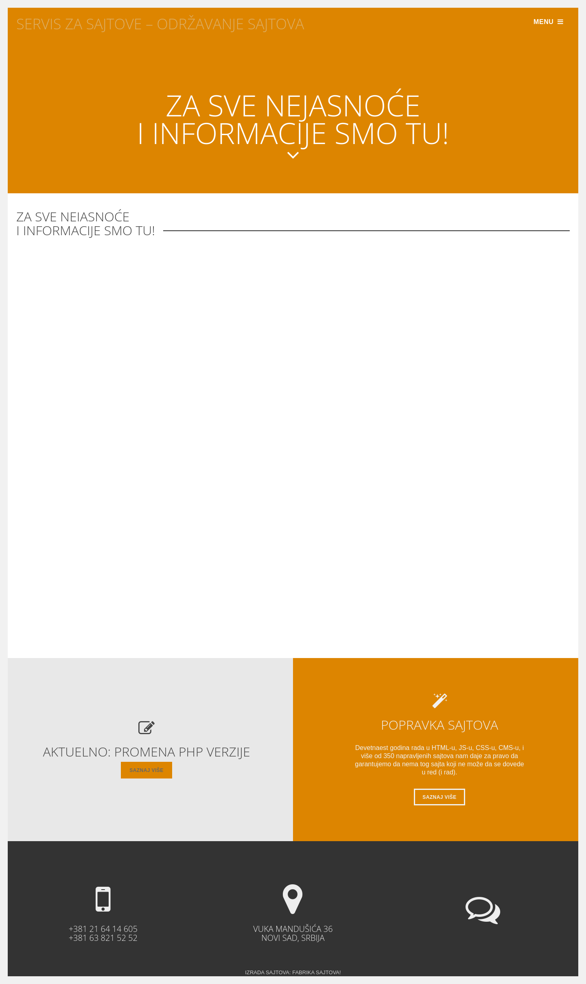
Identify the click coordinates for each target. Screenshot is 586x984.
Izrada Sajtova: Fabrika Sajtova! (293, 972)
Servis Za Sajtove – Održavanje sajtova (160, 24)
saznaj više (146, 770)
